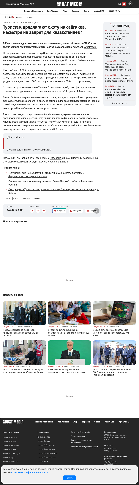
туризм (37, 198)
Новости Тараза (9, 457)
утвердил (55, 157)
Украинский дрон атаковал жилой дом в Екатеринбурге (119, 79)
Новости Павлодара (11, 461)
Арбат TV (114, 11)
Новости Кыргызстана (46, 449)
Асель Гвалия (15, 209)
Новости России (43, 441)
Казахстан (26, 198)
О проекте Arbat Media (80, 432)
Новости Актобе (9, 449)
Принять (69, 478)
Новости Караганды (11, 453)
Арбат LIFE (99, 11)
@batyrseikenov (15, 137)
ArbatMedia (90, 46)
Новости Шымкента (11, 445)
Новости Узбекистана (46, 445)
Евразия (75, 11)
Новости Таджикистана (46, 457)
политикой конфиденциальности (29, 472)
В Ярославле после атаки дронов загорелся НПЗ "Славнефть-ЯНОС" (117, 36)
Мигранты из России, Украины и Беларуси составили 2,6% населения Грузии (118, 93)
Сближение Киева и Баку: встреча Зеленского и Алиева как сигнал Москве (118, 67)
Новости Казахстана (33, 11)
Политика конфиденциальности (84, 447)
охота (15, 198)
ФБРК (23, 70)
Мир (65, 11)
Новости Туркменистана (47, 453)
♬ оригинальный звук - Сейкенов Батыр (29, 149)
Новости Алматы (10, 437)
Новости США (42, 461)
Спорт (87, 11)
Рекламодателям (78, 436)
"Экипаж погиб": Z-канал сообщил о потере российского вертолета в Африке (117, 51)
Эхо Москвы (52, 11)
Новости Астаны (10, 441)
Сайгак (7, 198)
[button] (96, 210)
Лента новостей (43, 437)
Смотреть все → (119, 103)
